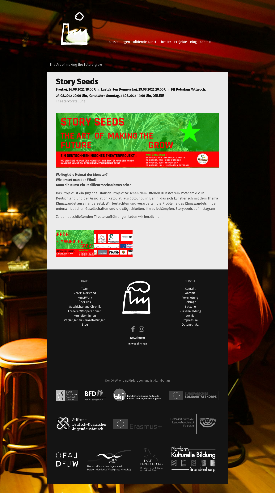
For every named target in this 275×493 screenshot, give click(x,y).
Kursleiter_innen (85, 315)
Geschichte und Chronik (85, 306)
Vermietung (190, 297)
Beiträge (190, 302)
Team (84, 288)
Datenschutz (190, 324)
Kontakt (190, 288)
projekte (180, 41)
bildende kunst (144, 41)
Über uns (85, 302)
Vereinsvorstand (85, 293)
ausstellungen (119, 41)
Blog (85, 324)
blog (193, 41)
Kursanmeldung (190, 311)
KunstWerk (85, 297)
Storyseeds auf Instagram (195, 208)
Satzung (190, 306)
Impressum (190, 320)
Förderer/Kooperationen (84, 311)
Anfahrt (190, 293)
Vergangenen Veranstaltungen (84, 320)
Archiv (190, 315)
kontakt (205, 41)
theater (165, 41)
